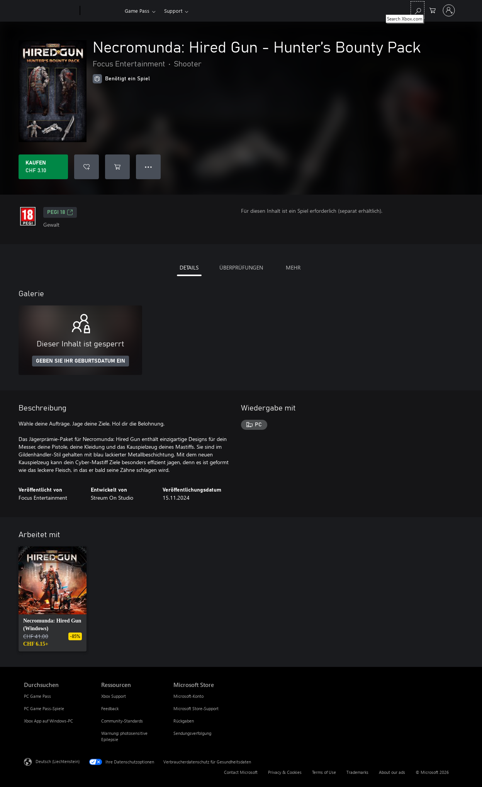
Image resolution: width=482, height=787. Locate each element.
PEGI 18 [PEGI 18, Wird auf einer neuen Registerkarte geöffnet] (60, 212)
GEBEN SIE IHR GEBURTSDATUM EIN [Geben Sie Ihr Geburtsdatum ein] (80, 361)
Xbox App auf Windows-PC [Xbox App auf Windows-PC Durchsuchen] (48, 720)
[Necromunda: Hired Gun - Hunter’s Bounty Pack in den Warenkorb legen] (117, 166)
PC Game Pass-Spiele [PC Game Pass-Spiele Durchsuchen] (44, 708)
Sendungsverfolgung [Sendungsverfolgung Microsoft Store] (192, 733)
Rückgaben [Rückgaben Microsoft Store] (183, 720)
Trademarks (357, 772)
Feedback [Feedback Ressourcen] (110, 708)
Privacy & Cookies (285, 772)
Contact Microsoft (241, 772)
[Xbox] (101, 10)
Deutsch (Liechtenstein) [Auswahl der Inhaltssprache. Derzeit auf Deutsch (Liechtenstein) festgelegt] (58, 761)
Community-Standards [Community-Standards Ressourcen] (122, 720)
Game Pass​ (137, 10)
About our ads (392, 772)
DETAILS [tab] (189, 267)
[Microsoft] (50, 10)
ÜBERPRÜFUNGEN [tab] (241, 267)
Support (173, 10)
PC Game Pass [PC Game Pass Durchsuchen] (37, 696)
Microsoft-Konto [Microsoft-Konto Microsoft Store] (188, 696)
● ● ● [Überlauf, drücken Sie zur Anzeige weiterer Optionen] (148, 167)
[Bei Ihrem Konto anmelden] (449, 10)
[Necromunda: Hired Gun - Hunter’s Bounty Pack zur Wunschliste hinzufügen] (86, 166)
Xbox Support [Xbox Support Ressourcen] (113, 696)
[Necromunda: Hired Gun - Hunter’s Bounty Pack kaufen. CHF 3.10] (43, 166)
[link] (53, 598)
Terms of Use (324, 772)
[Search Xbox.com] (417, 10)
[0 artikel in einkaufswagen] (432, 10)
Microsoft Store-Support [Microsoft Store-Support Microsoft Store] (196, 708)
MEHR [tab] (293, 267)
